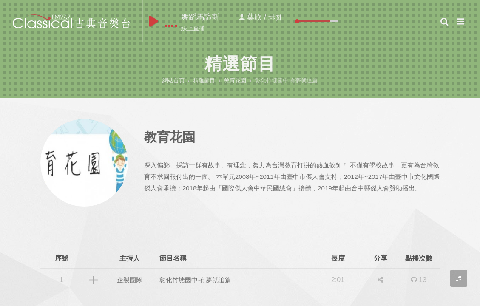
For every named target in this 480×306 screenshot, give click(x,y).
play (153, 21)
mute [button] (291, 21)
